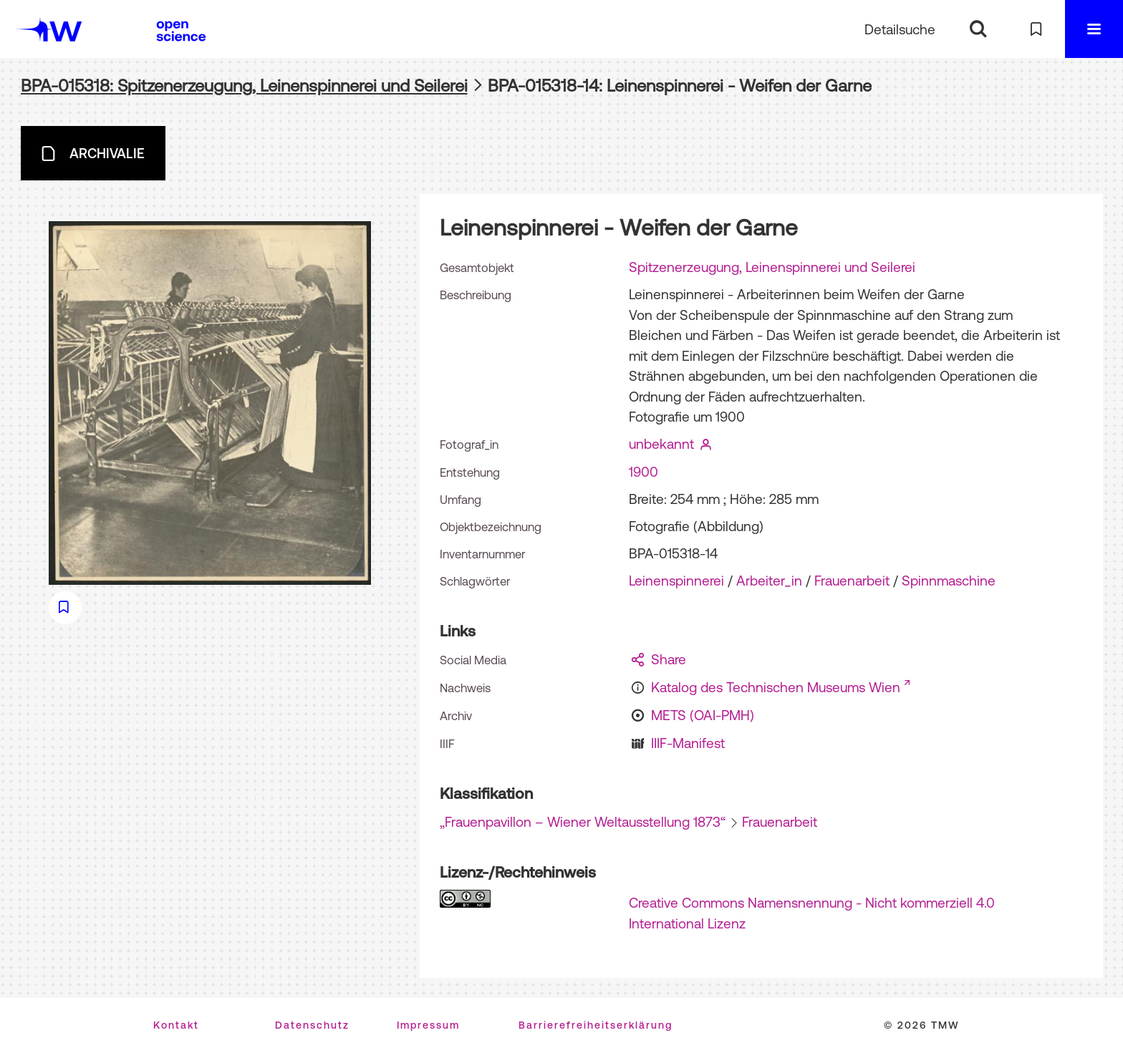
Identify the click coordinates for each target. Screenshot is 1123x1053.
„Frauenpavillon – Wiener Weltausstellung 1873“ (583, 822)
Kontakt (176, 1025)
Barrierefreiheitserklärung (596, 1025)
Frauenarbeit (852, 580)
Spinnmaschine (949, 580)
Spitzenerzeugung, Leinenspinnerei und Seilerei (772, 267)
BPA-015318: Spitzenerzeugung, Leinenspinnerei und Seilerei (244, 85)
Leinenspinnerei (676, 580)
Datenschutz (312, 1025)
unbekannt (661, 444)
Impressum (428, 1025)
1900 (643, 472)
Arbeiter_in (769, 580)
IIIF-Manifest (688, 743)
